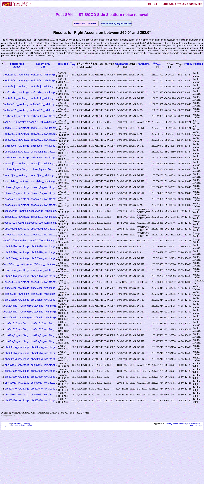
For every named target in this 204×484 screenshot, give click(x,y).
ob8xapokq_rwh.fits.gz (43, 151)
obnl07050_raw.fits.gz (17, 400)
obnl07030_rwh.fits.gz (43, 377)
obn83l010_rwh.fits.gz (43, 246)
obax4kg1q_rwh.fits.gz (43, 193)
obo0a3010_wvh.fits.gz (43, 223)
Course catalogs (195, 426)
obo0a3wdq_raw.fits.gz (17, 211)
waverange (121, 64)
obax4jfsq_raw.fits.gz (17, 163)
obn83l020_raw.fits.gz (17, 252)
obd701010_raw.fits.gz (17, 128)
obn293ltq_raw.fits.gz (17, 294)
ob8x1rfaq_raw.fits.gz (17, 80)
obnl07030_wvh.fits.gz (43, 383)
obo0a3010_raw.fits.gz (17, 217)
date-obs (63, 64)
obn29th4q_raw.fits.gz (17, 353)
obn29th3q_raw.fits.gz (17, 347)
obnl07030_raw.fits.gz (17, 377)
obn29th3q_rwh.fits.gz (43, 347)
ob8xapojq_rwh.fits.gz (43, 146)
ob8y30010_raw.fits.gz (17, 134)
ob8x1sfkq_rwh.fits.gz (43, 92)
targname (144, 64)
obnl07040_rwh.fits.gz (43, 388)
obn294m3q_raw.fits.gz (17, 306)
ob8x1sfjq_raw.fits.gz (17, 86)
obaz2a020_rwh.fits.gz (43, 205)
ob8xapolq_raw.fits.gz (17, 157)
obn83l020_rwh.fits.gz (43, 252)
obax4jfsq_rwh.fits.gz (43, 163)
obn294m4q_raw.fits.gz (17, 311)
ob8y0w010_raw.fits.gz (17, 104)
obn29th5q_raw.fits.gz (17, 359)
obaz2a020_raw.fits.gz (17, 205)
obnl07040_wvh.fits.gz (43, 394)
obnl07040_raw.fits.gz (17, 388)
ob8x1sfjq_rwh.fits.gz (43, 86)
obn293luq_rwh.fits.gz (43, 300)
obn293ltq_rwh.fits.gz (43, 294)
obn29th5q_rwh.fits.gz (43, 359)
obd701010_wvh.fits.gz (43, 122)
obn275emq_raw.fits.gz (17, 264)
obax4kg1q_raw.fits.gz (17, 193)
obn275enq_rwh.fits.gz (43, 270)
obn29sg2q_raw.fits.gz (17, 335)
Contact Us (6, 424)
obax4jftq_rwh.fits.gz (43, 169)
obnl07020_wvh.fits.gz (43, 365)
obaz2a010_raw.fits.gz (17, 199)
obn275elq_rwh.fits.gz (43, 258)
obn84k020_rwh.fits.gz (43, 329)
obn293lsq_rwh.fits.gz (43, 288)
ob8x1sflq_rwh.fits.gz (43, 98)
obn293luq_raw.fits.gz (17, 300)
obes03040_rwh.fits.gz (43, 282)
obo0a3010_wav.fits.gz (17, 223)
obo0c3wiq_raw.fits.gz (17, 228)
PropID (188, 64)
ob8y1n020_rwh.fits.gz (43, 116)
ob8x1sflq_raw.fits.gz (17, 98)
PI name (198, 64)
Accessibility (17, 424)
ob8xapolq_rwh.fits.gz (43, 157)
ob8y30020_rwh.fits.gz (43, 140)
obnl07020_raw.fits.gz (17, 371)
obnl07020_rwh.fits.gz (43, 371)
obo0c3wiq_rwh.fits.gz (43, 228)
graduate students (194, 424)
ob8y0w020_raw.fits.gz (17, 110)
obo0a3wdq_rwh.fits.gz (43, 211)
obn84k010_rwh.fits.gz (43, 323)
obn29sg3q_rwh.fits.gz (43, 341)
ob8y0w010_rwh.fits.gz (43, 104)
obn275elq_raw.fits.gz (17, 258)
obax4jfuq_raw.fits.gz (17, 175)
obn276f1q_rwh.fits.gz (43, 276)
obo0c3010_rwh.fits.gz (43, 234)
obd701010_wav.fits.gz (17, 122)
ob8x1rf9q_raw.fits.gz (17, 74)
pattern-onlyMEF (43, 65)
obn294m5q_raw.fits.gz (17, 317)
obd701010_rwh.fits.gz (43, 128)
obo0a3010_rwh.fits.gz (43, 217)
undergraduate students (176, 424)
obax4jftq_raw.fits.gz (17, 169)
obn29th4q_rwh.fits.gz (43, 353)
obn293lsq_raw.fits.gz (17, 288)
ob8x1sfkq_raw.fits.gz (17, 92)
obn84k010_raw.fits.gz (17, 323)
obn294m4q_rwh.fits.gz (43, 311)
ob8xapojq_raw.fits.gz (17, 146)
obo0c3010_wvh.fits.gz (43, 240)
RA (157, 63)
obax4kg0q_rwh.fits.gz (43, 187)
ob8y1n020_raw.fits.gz (17, 116)
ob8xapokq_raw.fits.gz (17, 151)
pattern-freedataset (17, 65)
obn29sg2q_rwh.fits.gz (43, 335)
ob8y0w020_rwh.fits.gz (43, 110)
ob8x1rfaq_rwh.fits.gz (43, 80)
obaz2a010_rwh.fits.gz (43, 199)
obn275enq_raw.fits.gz (17, 270)
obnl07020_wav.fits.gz (17, 365)
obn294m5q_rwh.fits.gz (43, 317)
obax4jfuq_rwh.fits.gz (43, 175)
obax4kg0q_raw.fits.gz (17, 187)
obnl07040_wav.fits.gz (17, 394)
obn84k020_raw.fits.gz (17, 329)
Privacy (27, 424)
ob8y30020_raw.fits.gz (17, 140)
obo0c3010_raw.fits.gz (17, 234)
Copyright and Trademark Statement (17, 426)
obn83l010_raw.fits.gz (17, 246)
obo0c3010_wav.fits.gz (17, 240)
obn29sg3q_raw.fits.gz (17, 341)
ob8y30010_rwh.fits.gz (43, 134)
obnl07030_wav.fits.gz (17, 383)
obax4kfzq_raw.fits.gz (17, 181)
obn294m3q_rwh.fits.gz (43, 306)
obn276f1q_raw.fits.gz (17, 276)
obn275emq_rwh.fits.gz (43, 264)
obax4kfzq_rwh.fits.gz (43, 181)
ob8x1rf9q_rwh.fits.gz (43, 74)
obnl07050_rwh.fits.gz (43, 400)
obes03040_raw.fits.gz (17, 282)
